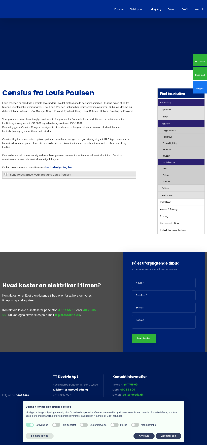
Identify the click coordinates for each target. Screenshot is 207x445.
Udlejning (155, 9)
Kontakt (200, 9)
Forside (119, 9)
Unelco (166, 181)
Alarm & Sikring (169, 209)
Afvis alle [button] (144, 435)
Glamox (167, 149)
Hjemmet (166, 109)
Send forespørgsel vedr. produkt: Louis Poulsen (37, 174)
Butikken (166, 188)
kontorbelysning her (59, 167)
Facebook (22, 395)
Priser (171, 9)
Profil (185, 9)
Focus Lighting (170, 143)
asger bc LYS (169, 130)
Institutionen (168, 195)
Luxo (165, 168)
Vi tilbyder (136, 9)
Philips (166, 175)
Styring (164, 216)
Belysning (165, 102)
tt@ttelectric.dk (67, 315)
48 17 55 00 (67, 310)
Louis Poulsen (169, 162)
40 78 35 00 (127, 389)
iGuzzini (166, 155)
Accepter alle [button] (168, 435)
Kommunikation (169, 223)
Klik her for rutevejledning (70, 389)
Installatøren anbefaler (173, 230)
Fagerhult (167, 136)
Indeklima (165, 202)
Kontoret (166, 123)
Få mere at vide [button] (39, 435)
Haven (165, 116)
